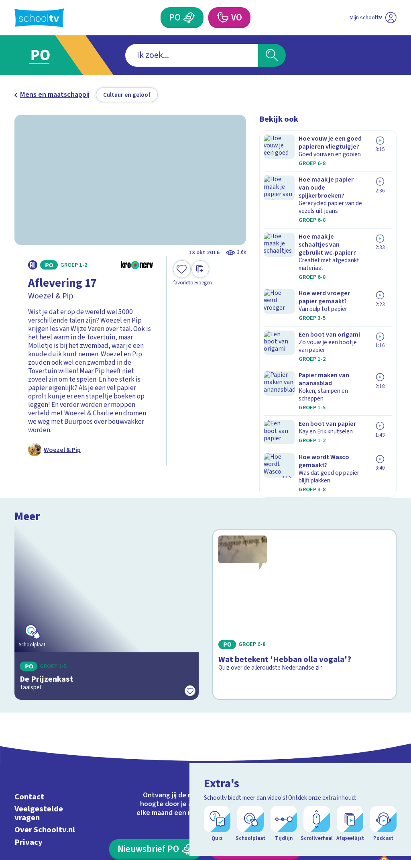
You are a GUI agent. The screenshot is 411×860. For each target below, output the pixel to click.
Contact (29, 706)
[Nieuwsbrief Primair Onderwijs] (155, 758)
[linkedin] (373, 726)
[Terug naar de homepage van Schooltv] (39, 17)
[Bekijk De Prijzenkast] (106, 552)
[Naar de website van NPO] (391, 18)
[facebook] (338, 726)
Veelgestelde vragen (38, 722)
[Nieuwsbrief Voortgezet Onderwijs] (255, 758)
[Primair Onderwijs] (189, 17)
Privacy (28, 751)
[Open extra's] (387, 832)
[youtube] (391, 726)
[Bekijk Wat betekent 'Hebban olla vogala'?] (304, 552)
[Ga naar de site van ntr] (384, 797)
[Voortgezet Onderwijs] (222, 17)
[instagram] (355, 726)
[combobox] (191, 55)
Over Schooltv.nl (44, 739)
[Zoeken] (271, 55)
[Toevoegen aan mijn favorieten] (182, 273)
